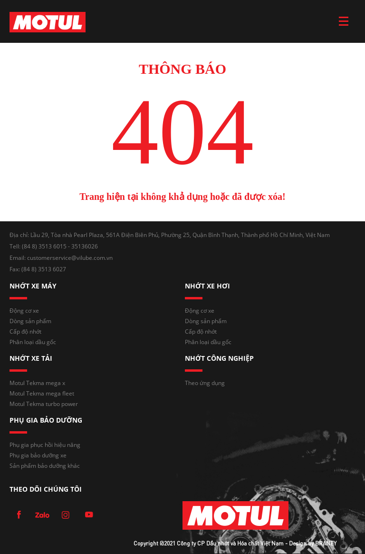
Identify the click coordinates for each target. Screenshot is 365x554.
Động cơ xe (24, 311)
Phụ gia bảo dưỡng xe (38, 455)
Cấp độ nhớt (25, 331)
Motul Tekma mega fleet (42, 393)
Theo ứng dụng (205, 383)
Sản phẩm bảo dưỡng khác (45, 466)
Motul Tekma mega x (37, 383)
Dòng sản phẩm (30, 321)
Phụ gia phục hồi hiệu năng (45, 445)
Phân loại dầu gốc (33, 342)
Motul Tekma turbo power (44, 404)
